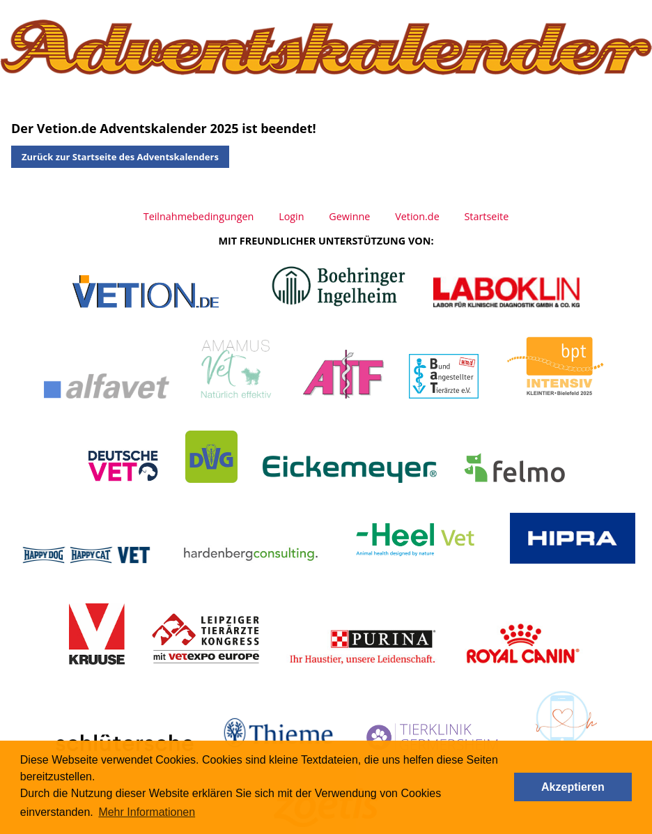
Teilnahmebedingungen (198, 216)
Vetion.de (417, 216)
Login (291, 216)
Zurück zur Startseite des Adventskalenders (120, 156)
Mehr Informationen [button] (146, 812)
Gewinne (349, 216)
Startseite (486, 216)
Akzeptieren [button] (573, 787)
